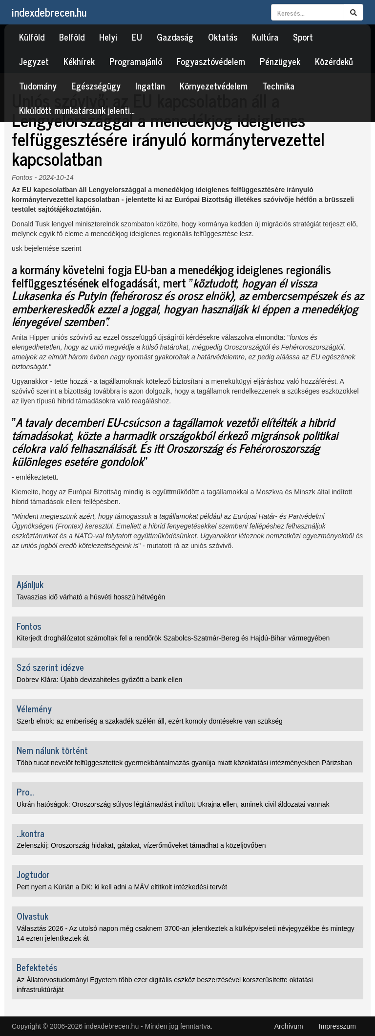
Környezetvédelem (214, 85)
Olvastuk (32, 915)
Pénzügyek (280, 61)
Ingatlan (150, 85)
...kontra (30, 833)
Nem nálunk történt (52, 750)
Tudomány (38, 85)
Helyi (108, 36)
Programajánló (135, 61)
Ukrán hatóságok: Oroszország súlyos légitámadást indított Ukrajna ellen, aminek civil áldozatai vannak (173, 804)
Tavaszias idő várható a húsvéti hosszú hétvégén (91, 597)
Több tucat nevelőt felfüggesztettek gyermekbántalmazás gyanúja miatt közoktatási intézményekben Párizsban (184, 763)
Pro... (25, 791)
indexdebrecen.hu (49, 12)
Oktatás (222, 36)
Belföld (71, 36)
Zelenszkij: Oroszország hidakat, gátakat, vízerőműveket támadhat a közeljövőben (141, 845)
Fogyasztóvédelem (211, 61)
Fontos (22, 177)
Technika (278, 85)
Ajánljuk (30, 584)
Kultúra (265, 36)
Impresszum (337, 1026)
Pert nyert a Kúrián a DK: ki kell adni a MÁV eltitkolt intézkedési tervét (122, 887)
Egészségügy (96, 85)
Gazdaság (175, 36)
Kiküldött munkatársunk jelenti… (77, 110)
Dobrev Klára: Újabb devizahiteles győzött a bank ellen (99, 679)
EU (137, 36)
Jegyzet (34, 61)
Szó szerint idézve (50, 667)
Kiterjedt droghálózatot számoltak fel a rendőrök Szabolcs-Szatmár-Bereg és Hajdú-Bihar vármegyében (173, 638)
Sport (303, 36)
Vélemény (34, 708)
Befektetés (37, 967)
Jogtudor (33, 874)
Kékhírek (79, 61)
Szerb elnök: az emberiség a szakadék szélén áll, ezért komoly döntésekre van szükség (150, 721)
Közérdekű (334, 61)
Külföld (31, 36)
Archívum (288, 1026)
